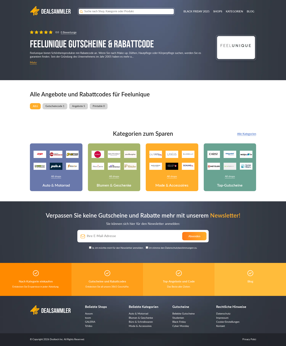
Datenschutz (223, 313)
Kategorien (234, 11)
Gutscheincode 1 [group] (54, 106)
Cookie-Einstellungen (227, 322)
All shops (56, 176)
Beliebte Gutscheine (183, 313)
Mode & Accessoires (140, 326)
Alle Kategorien (246, 133)
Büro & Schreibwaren (141, 322)
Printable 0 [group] (99, 106)
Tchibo (88, 326)
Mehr (33, 62)
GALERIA (90, 322)
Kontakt (220, 326)
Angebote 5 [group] (78, 106)
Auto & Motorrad (138, 313)
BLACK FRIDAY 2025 (196, 11)
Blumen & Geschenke (141, 318)
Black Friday (179, 322)
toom (88, 318)
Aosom (89, 313)
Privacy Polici (249, 339)
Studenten (178, 318)
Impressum (222, 318)
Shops (217, 11)
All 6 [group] (35, 106)
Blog (250, 11)
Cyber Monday (180, 326)
